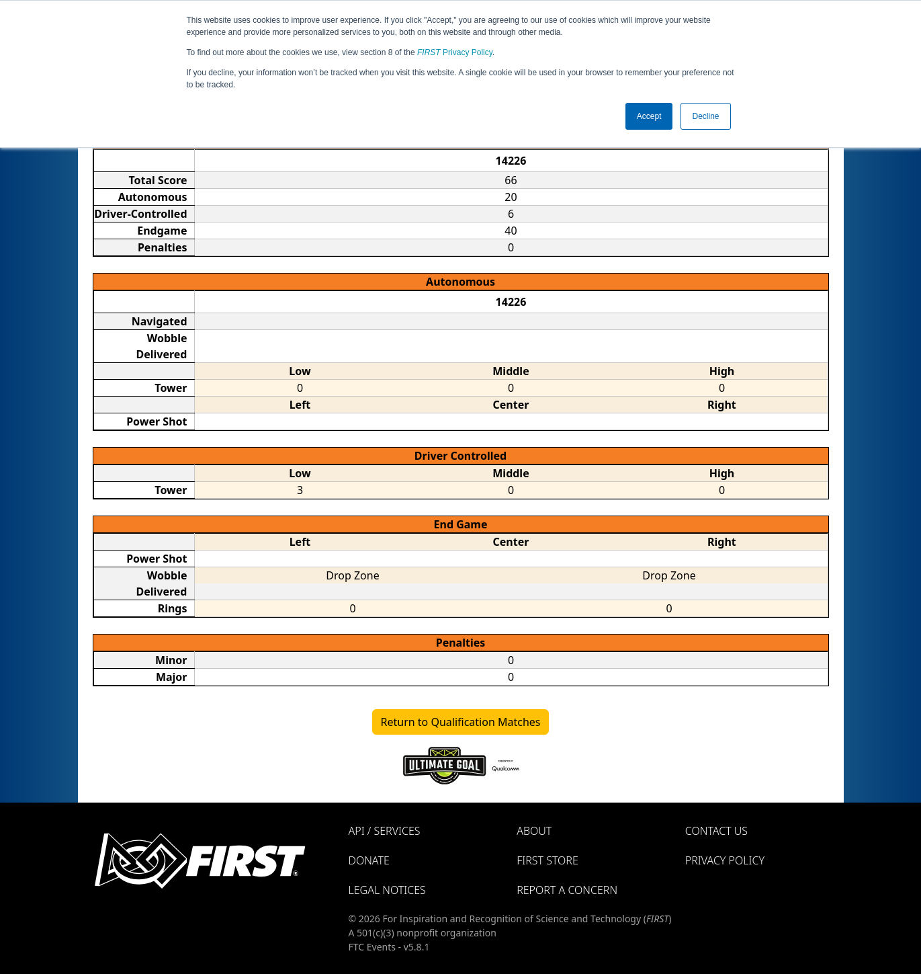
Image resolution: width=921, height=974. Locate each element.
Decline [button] (705, 116)
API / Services (385, 830)
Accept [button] (649, 116)
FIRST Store (547, 860)
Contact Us (716, 830)
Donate (369, 860)
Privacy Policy (454, 52)
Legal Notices (387, 890)
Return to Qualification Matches (461, 722)
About (534, 830)
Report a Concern (567, 890)
